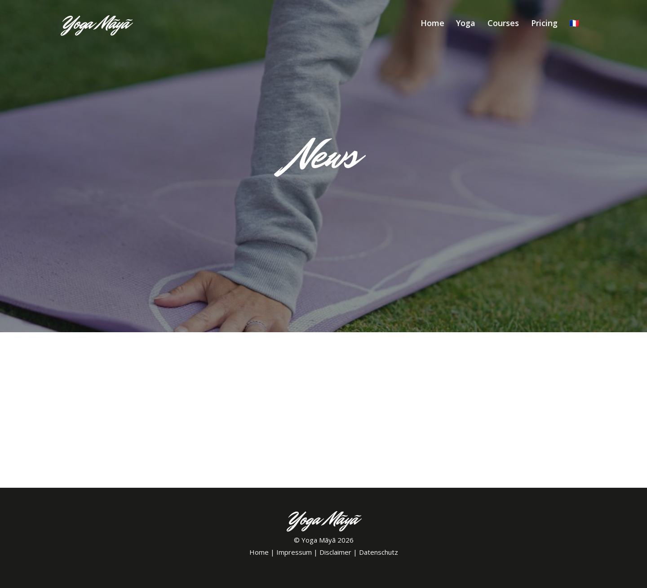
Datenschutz (378, 552)
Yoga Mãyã (318, 539)
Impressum (294, 552)
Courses (503, 23)
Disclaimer (335, 552)
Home (432, 23)
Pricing (544, 23)
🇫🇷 (574, 23)
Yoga (465, 23)
